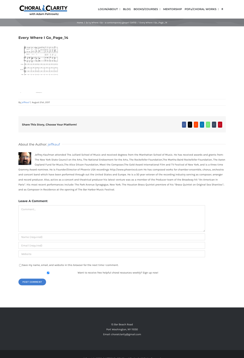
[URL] (111, 254)
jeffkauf (25, 102)
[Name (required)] (111, 237)
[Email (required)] (111, 245)
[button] (222, 9)
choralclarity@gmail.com (126, 334)
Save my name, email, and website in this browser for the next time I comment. (70, 265)
